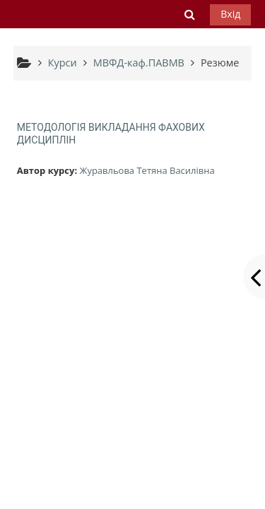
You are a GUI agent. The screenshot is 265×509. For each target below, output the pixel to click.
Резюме (220, 62)
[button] (190, 14)
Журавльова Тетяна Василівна (146, 170)
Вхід (230, 14)
